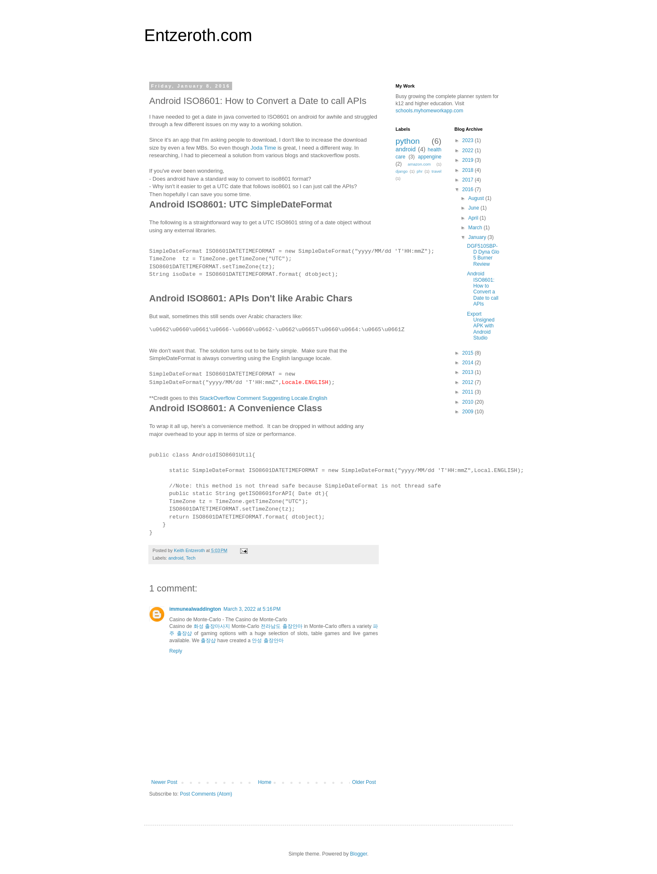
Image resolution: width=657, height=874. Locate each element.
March (476, 228)
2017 (468, 180)
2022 (468, 150)
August (476, 198)
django (402, 171)
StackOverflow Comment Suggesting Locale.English (263, 398)
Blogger (358, 854)
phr (419, 171)
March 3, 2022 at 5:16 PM (251, 609)
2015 (468, 353)
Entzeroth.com (198, 35)
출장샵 (208, 640)
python (408, 141)
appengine (429, 157)
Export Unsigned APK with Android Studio (480, 326)
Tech (191, 557)
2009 (468, 412)
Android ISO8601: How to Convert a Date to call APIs (482, 289)
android (176, 557)
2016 (468, 189)
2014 (468, 363)
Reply (175, 651)
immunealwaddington (195, 609)
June (474, 208)
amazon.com (419, 164)
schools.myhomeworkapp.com (429, 111)
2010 (468, 402)
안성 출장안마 (267, 640)
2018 (468, 170)
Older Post (364, 782)
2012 (468, 382)
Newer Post (164, 782)
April (473, 218)
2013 (468, 372)
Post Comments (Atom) (206, 794)
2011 (468, 392)
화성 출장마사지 (212, 626)
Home (265, 782)
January (477, 237)
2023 (468, 140)
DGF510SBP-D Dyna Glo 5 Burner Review (483, 255)
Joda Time (263, 148)
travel (436, 171)
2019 (468, 160)
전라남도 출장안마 (282, 626)
